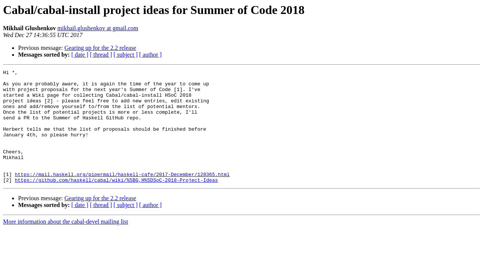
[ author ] (150, 54)
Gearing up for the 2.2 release (100, 48)
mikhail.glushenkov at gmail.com (97, 28)
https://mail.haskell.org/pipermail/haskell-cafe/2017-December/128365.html (122, 195)
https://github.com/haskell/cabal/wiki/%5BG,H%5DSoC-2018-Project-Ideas (116, 202)
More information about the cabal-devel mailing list (65, 244)
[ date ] (79, 54)
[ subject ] (126, 54)
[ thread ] (101, 54)
